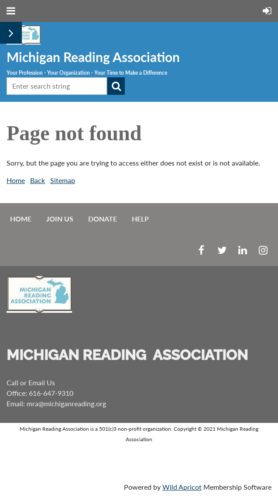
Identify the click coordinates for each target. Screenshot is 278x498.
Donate (102, 218)
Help (140, 218)
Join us (59, 218)
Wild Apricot (182, 487)
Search (116, 86)
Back (37, 180)
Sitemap (62, 180)
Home (16, 180)
